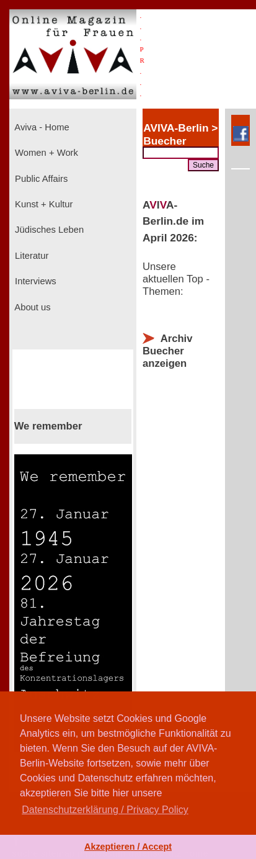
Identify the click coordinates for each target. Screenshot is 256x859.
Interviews (34, 281)
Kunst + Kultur (42, 204)
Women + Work (45, 153)
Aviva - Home (40, 127)
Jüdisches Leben (48, 230)
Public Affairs (40, 179)
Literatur (30, 256)
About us (31, 307)
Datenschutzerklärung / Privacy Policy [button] (105, 809)
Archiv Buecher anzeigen (167, 351)
